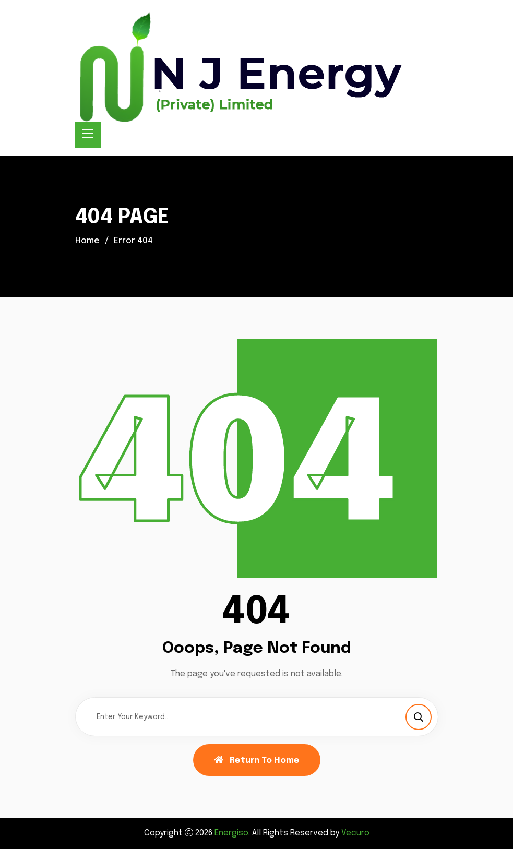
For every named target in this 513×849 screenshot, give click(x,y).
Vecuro (355, 833)
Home (87, 240)
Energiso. (232, 833)
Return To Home (257, 760)
